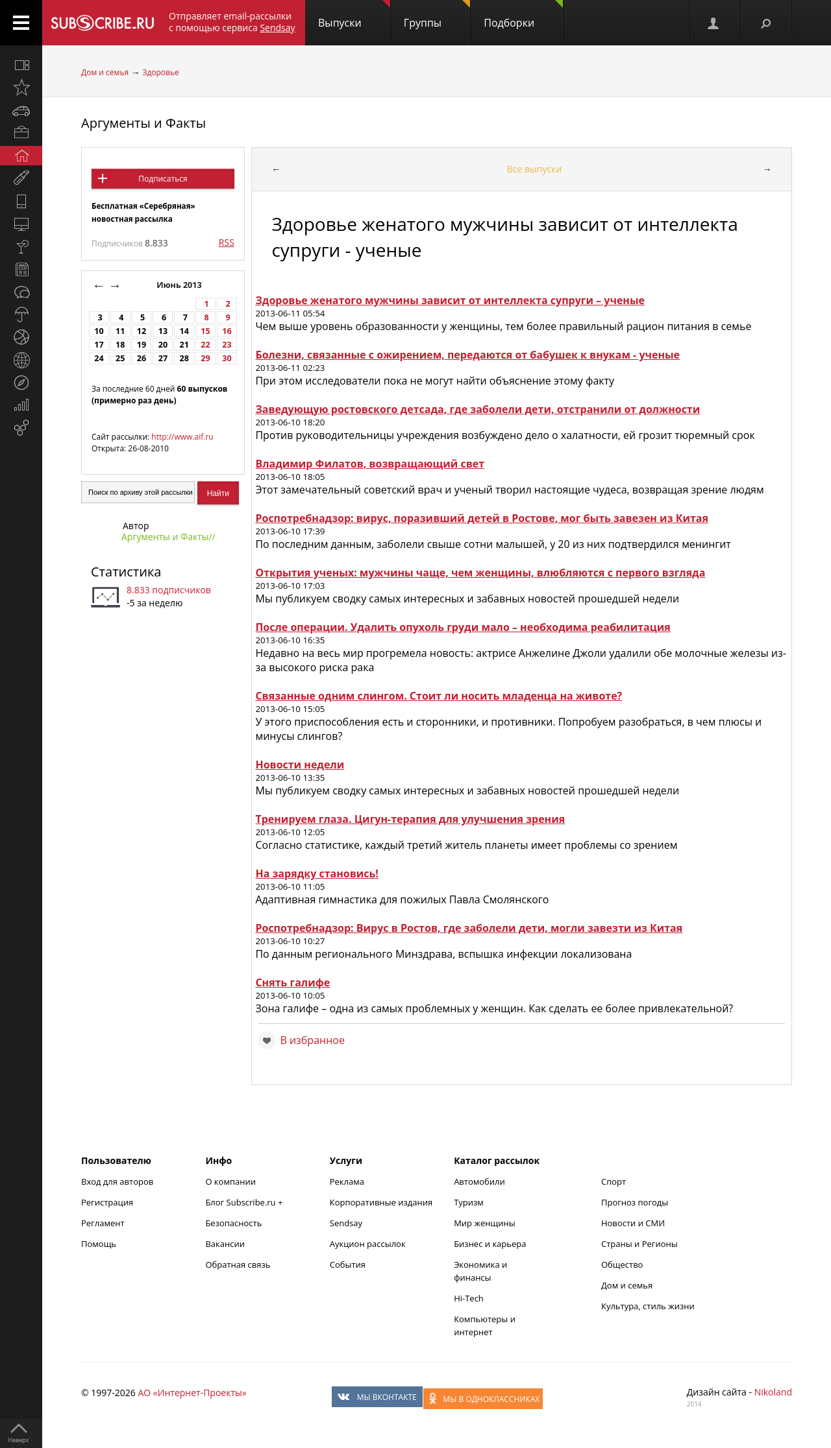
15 (205, 331)
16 (226, 331)
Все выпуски (534, 169)
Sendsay (346, 1223)
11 (120, 331)
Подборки (523, 15)
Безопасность (233, 1223)
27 (162, 358)
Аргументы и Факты (143, 123)
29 (205, 358)
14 (184, 331)
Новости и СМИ (633, 1223)
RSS (226, 242)
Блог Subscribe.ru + (244, 1202)
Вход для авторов (117, 1181)
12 (141, 331)
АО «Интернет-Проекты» (192, 1392)
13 (162, 331)
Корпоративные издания (381, 1202)
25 (120, 358)
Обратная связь (237, 1264)
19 (141, 344)
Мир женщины (484, 1223)
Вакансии (225, 1244)
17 (98, 344)
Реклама (347, 1181)
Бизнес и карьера (490, 1244)
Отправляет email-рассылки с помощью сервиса (232, 22)
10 (98, 331)
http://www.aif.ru (182, 436)
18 (120, 344)
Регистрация (107, 1202)
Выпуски (354, 15)
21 (184, 344)
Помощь (98, 1244)
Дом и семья (105, 72)
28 (184, 358)
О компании (230, 1181)
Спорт (613, 1181)
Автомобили (479, 1181)
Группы (437, 15)
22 (205, 344)
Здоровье (160, 72)
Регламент (103, 1223)
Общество (622, 1264)
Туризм (469, 1202)
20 (162, 344)
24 (98, 358)
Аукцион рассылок (368, 1244)
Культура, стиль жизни (648, 1306)
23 (226, 344)
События (348, 1264)
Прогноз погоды (634, 1202)
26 (141, 358)
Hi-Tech (469, 1298)
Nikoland (773, 1392)
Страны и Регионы (639, 1244)
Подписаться (162, 178)
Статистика (126, 571)
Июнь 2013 (180, 285)
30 (226, 358)
